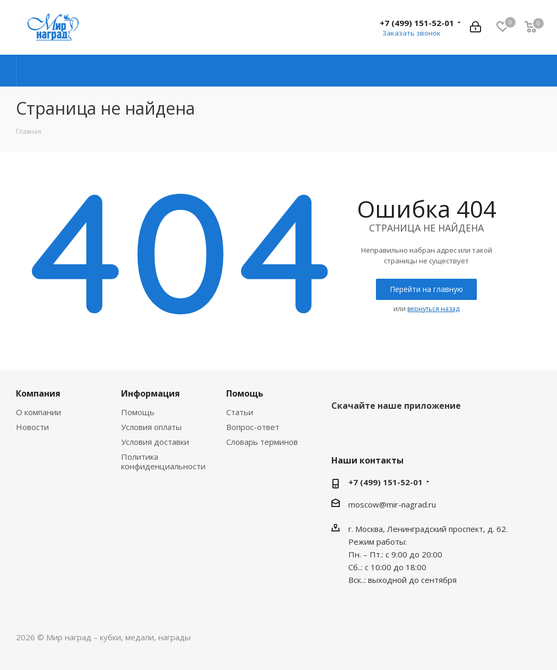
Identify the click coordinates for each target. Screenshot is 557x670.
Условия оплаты (151, 427)
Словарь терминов (262, 441)
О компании (38, 412)
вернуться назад (433, 308)
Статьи (239, 412)
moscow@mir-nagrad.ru (392, 504)
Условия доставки (155, 441)
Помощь (138, 412)
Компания (38, 393)
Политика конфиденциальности (163, 461)
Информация (150, 393)
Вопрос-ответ (252, 427)
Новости (32, 427)
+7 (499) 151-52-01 (417, 23)
